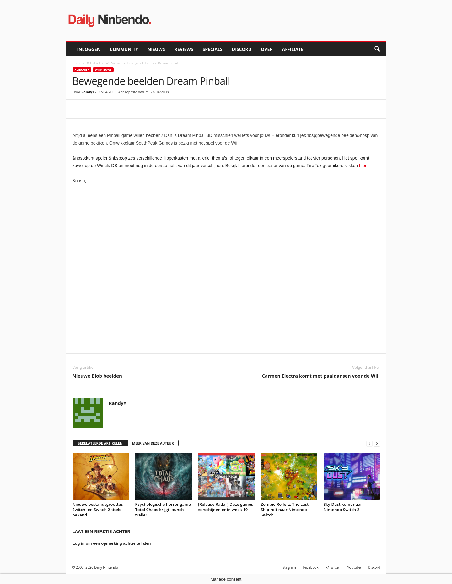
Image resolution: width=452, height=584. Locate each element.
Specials (213, 49)
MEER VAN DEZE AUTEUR (153, 443)
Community (124, 49)
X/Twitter (333, 567)
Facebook (310, 567)
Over (266, 49)
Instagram (288, 567)
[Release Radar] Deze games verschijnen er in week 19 (225, 506)
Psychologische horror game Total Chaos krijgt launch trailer (163, 509)
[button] (377, 49)
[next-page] (377, 443)
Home (77, 63)
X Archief (93, 63)
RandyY (87, 92)
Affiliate (292, 49)
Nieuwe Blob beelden (97, 376)
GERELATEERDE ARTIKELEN (100, 443)
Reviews (184, 49)
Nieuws (156, 49)
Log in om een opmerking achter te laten (112, 543)
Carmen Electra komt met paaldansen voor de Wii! (320, 376)
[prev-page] (369, 443)
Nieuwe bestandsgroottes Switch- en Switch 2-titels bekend (98, 509)
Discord (241, 49)
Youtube (354, 567)
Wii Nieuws (113, 63)
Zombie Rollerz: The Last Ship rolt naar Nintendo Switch (285, 509)
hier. (363, 165)
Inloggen (89, 49)
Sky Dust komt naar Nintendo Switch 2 (343, 506)
